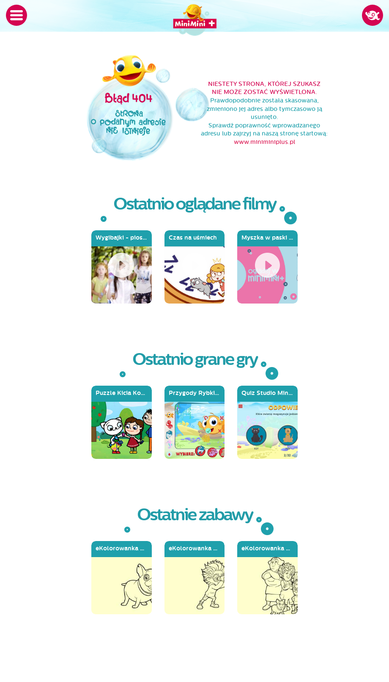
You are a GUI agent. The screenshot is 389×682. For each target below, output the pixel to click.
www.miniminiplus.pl (264, 142)
